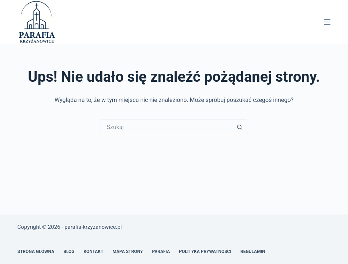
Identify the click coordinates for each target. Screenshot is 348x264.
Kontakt (93, 251)
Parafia (161, 251)
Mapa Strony (127, 251)
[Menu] (327, 22)
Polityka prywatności (205, 251)
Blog (68, 251)
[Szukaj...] (166, 127)
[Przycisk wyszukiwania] (239, 127)
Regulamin (252, 251)
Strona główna (36, 251)
